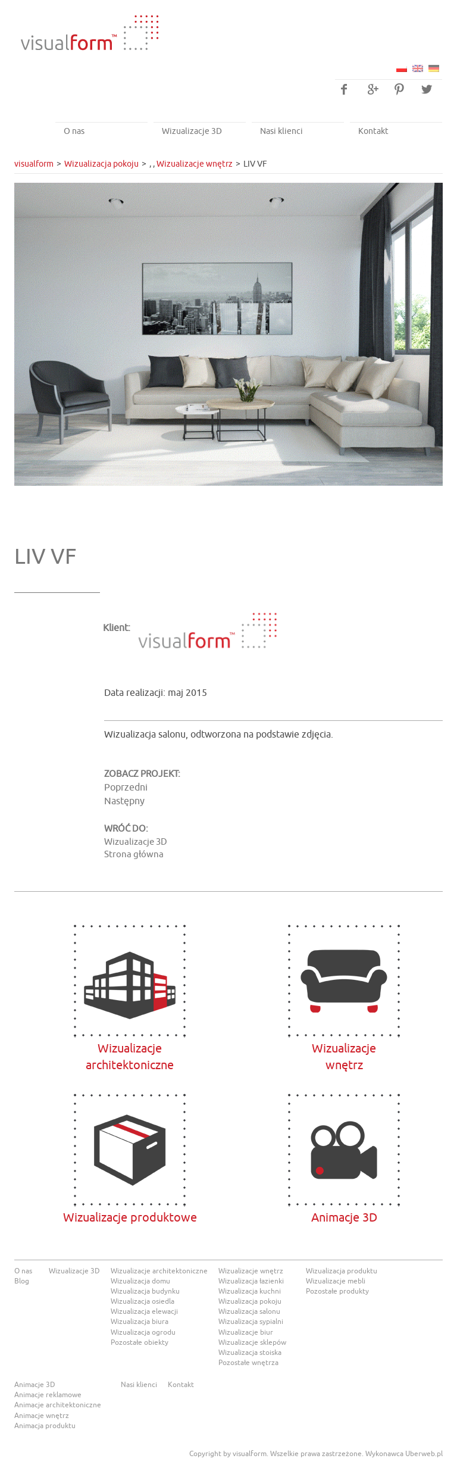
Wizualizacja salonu (249, 1311)
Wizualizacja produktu (341, 1271)
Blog (21, 1281)
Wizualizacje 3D (192, 131)
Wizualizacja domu (140, 1281)
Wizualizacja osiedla (142, 1301)
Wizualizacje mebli (335, 1281)
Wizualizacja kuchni (249, 1291)
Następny (124, 801)
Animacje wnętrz (41, 1415)
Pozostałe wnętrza (248, 1362)
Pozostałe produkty (337, 1291)
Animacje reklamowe (48, 1395)
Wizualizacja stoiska (249, 1352)
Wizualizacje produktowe (130, 1150)
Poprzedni (126, 788)
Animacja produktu (45, 1426)
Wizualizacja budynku (145, 1291)
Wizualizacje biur (245, 1332)
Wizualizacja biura (139, 1321)
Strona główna (134, 854)
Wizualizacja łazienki (251, 1281)
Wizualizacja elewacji (144, 1311)
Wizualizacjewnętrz (344, 981)
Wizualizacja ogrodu (143, 1332)
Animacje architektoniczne (57, 1405)
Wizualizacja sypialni (250, 1321)
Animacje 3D (344, 1150)
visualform (34, 164)
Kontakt (373, 131)
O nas (74, 131)
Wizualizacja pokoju (101, 164)
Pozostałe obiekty (139, 1342)
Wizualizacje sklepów (252, 1342)
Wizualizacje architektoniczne (130, 981)
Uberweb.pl (424, 1453)
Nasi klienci (281, 131)
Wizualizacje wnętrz (194, 164)
